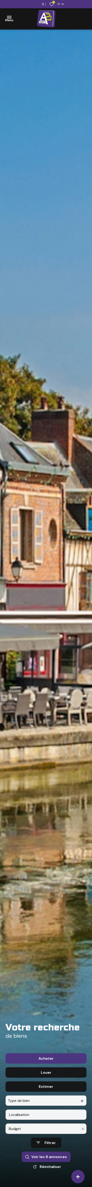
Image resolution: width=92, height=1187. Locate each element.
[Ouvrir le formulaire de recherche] (46, 1160)
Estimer (46, 1103)
